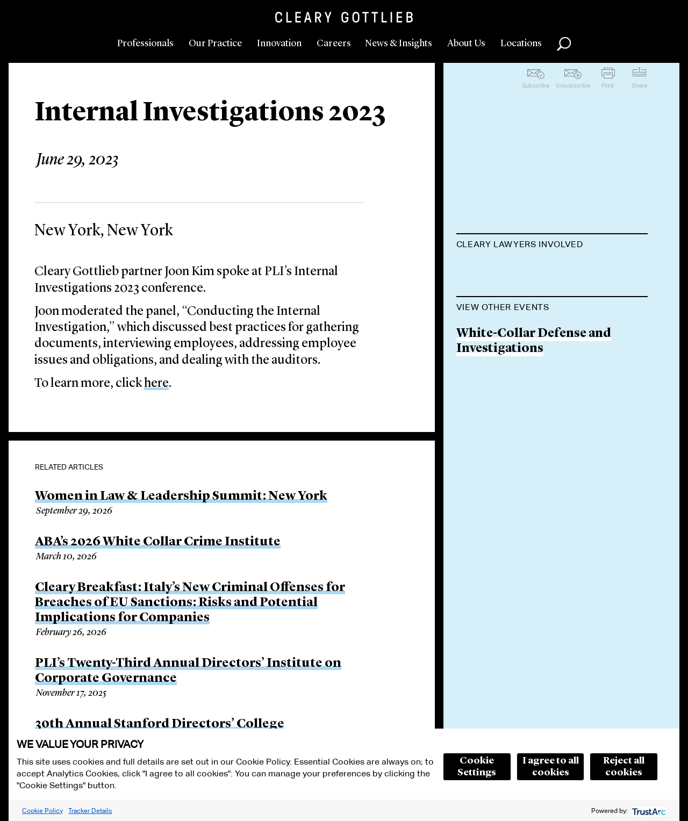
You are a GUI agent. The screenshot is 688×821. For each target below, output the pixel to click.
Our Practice (215, 43)
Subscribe (535, 85)
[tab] (552, 245)
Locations (521, 43)
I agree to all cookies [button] (550, 766)
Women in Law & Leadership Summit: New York (181, 496)
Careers (334, 43)
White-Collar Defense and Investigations (533, 394)
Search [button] (564, 44)
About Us (466, 43)
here (156, 383)
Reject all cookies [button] (623, 766)
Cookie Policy (42, 810)
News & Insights (398, 43)
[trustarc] (648, 810)
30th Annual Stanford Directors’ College (159, 724)
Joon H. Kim (493, 271)
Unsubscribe (573, 85)
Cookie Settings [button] (476, 766)
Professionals (145, 43)
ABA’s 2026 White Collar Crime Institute (158, 542)
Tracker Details (90, 810)
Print (607, 85)
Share (639, 85)
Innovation (279, 43)
